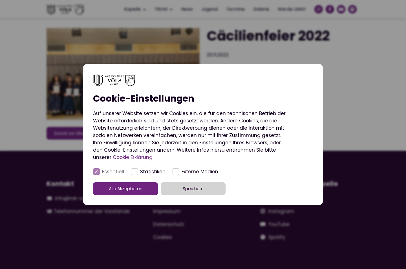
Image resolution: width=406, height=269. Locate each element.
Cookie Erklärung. (133, 157)
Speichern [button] (203, 188)
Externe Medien (200, 171)
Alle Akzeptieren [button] (132, 188)
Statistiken (153, 171)
